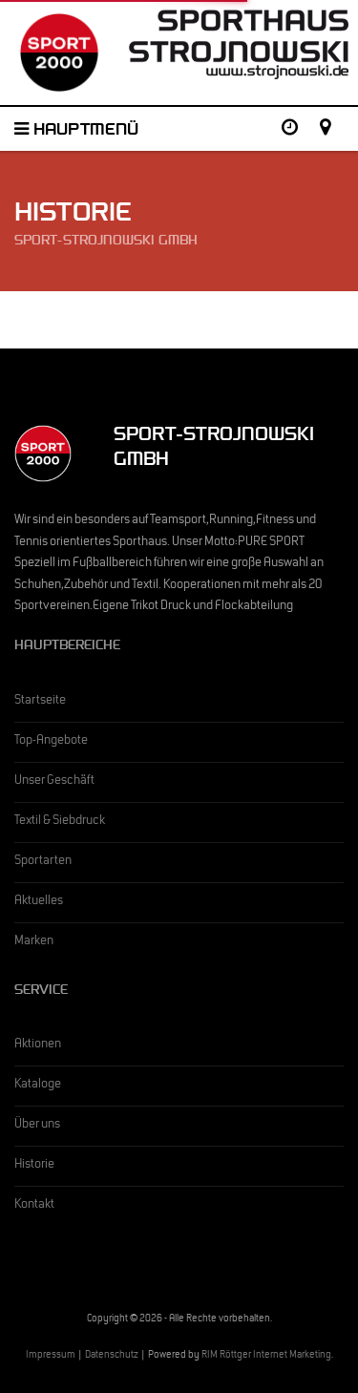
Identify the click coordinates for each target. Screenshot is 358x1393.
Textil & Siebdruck (59, 822)
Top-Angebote (51, 742)
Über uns (37, 1125)
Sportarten (43, 862)
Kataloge (37, 1085)
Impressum (50, 1356)
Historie (34, 1165)
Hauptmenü (76, 132)
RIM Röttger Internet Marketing (266, 1356)
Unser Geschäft (54, 782)
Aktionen (37, 1045)
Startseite (40, 701)
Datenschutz (111, 1356)
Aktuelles (38, 902)
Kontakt (34, 1206)
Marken (33, 942)
